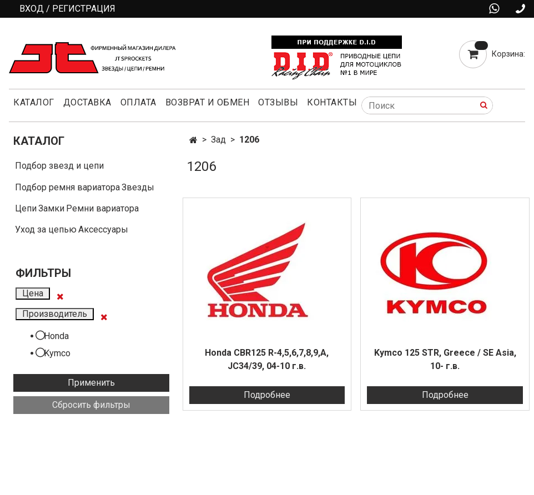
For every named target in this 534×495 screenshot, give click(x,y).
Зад (218, 139)
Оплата (138, 102)
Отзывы (278, 102)
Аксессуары (103, 229)
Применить (91, 382)
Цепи (26, 208)
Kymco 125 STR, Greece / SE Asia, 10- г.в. (445, 359)
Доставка (87, 102)
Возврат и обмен (207, 102)
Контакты (332, 102)
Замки (51, 208)
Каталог (33, 102)
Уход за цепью (46, 229)
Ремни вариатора (102, 208)
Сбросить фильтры (91, 405)
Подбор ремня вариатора (67, 187)
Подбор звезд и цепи (59, 165)
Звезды (138, 187)
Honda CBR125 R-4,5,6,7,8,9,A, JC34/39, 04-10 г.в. (267, 359)
